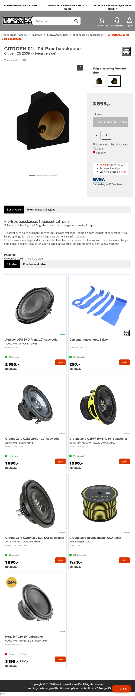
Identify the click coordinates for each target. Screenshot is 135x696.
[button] (121, 688)
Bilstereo (37, 34)
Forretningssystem (35, 688)
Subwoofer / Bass (58, 34)
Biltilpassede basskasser (88, 34)
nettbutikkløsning (62, 688)
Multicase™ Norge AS (97, 688)
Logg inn (129, 25)
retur (123, 171)
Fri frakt (104, 164)
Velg (124, 560)
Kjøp (110, 122)
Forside (22, 34)
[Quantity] (106, 135)
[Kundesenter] (117, 20)
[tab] (14, 209)
